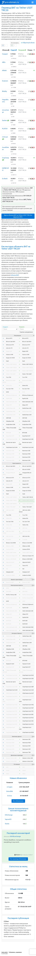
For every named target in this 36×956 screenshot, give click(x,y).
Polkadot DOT (9, 572)
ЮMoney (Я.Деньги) (11, 395)
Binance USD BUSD (11, 559)
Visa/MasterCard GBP (11, 686)
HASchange (8, 815)
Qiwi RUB (8, 591)
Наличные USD (10, 450)
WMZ (7, 392)
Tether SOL (9, 524)
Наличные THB (10, 752)
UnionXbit (9, 791)
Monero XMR (9, 354)
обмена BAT (15, 275)
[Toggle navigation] (32, 2)
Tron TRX (8, 377)
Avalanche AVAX (10, 575)
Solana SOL (9, 385)
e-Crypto (9, 787)
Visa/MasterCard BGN (11, 732)
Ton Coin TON (9, 388)
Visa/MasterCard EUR (11, 675)
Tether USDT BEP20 (11, 370)
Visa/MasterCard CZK (11, 721)
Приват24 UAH (10, 663)
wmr (7, 767)
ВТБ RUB (8, 432)
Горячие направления (26, 332)
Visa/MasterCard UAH (11, 447)
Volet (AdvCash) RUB (11, 627)
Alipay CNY (9, 405)
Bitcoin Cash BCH (10, 341)
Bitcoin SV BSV (10, 469)
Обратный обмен (29, 42)
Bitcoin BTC (9, 338)
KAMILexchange (15, 836)
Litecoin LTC (9, 348)
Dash (7, 361)
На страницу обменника (18, 859)
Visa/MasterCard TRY (11, 711)
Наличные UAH (10, 460)
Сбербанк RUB (10, 421)
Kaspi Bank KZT (10, 435)
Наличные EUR (10, 457)
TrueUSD (8, 539)
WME (7, 588)
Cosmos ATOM (10, 549)
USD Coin (8, 528)
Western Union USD (11, 758)
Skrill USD (8, 620)
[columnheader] (5, 50)
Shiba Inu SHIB (10, 546)
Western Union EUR (11, 761)
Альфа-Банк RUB (10, 424)
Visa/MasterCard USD (11, 439)
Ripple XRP (9, 351)
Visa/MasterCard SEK (11, 714)
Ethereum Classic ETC (11, 555)
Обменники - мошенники (15, 952)
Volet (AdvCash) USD (11, 401)
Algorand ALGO (10, 562)
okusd (7, 770)
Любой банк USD (10, 408)
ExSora (9, 795)
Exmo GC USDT (10, 582)
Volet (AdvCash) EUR (11, 630)
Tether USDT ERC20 (11, 364)
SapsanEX (8, 819)
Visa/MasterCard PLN (11, 717)
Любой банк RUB (10, 411)
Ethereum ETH (10, 344)
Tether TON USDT (11, 374)
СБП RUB (8, 418)
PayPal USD (9, 398)
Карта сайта (4, 952)
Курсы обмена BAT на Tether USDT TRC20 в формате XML (18, 216)
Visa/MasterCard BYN (11, 696)
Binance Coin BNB (11, 542)
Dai (7, 568)
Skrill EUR (8, 623)
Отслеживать (15, 42)
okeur (7, 773)
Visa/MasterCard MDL (11, 704)
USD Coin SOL (9, 536)
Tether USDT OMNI (11, 552)
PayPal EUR (9, 617)
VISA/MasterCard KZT (11, 693)
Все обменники (18, 801)
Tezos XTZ (9, 565)
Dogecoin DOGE (10, 357)
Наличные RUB (10, 453)
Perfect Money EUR (11, 597)
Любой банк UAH (10, 414)
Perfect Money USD (11, 594)
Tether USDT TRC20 (11, 367)
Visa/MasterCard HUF (11, 708)
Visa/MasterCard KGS (11, 724)
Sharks (7, 823)
